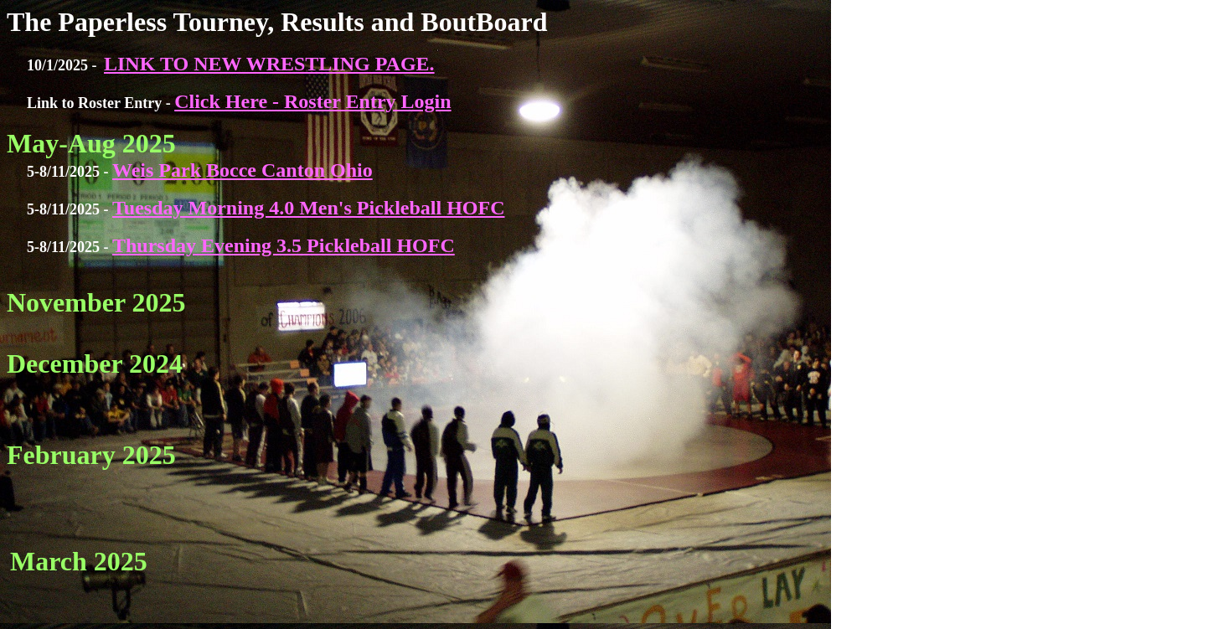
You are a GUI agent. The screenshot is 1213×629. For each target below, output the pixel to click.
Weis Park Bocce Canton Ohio (242, 170)
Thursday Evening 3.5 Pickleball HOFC (283, 245)
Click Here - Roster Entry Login (312, 101)
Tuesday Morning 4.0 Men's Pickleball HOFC (308, 208)
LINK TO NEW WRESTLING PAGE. (269, 64)
